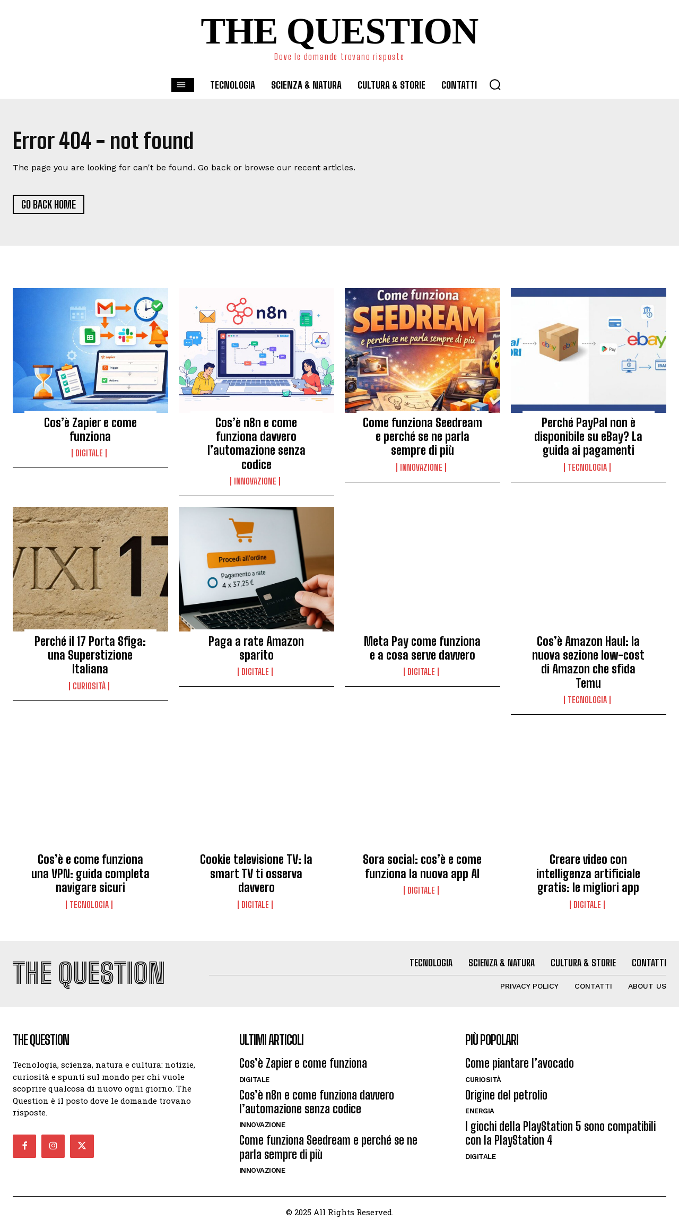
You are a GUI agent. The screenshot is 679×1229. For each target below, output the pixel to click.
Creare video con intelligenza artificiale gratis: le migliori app (588, 874)
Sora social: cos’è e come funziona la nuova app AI (422, 867)
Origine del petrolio (506, 1096)
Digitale (89, 454)
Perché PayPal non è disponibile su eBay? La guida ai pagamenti (588, 437)
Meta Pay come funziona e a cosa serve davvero (422, 649)
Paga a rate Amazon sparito (256, 649)
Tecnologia (587, 468)
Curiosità (89, 686)
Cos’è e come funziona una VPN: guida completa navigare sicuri (90, 874)
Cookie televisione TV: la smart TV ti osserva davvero (256, 874)
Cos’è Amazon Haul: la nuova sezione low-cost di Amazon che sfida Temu (588, 663)
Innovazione (255, 482)
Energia (479, 1113)
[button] (495, 84)
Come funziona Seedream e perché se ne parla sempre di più (422, 437)
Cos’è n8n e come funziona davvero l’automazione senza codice (256, 444)
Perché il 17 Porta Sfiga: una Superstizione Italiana (90, 656)
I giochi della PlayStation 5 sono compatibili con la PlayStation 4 (560, 1135)
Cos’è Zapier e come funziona (90, 430)
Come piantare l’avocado (519, 1065)
